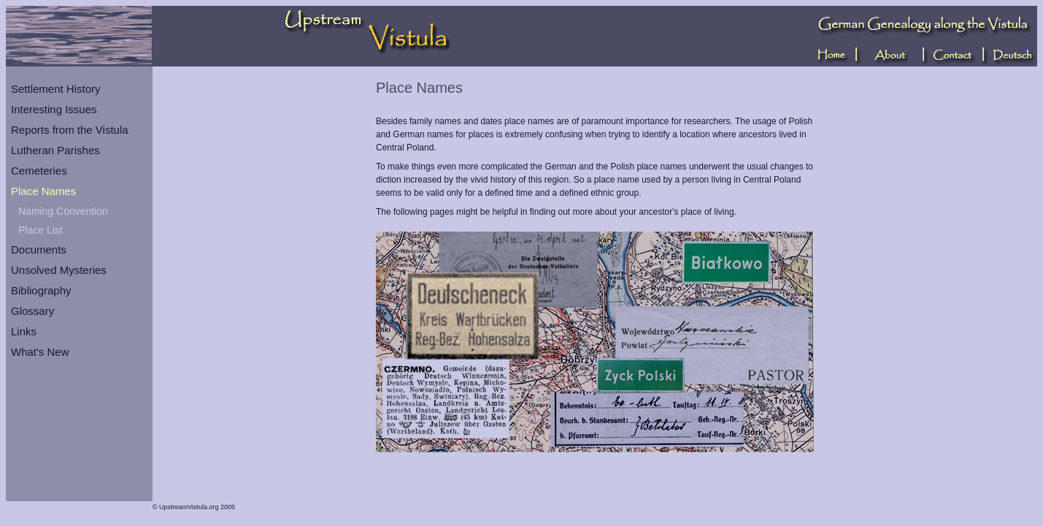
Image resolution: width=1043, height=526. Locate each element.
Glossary (32, 311)
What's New (40, 352)
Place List (40, 230)
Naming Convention (63, 211)
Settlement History (56, 89)
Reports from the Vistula (69, 129)
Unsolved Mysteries (59, 270)
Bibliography (41, 290)
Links (23, 331)
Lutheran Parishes (55, 150)
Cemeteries (39, 170)
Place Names (43, 191)
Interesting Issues (54, 109)
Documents (38, 249)
